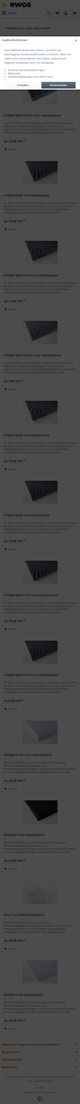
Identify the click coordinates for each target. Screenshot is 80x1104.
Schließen (23, 85)
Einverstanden (58, 85)
